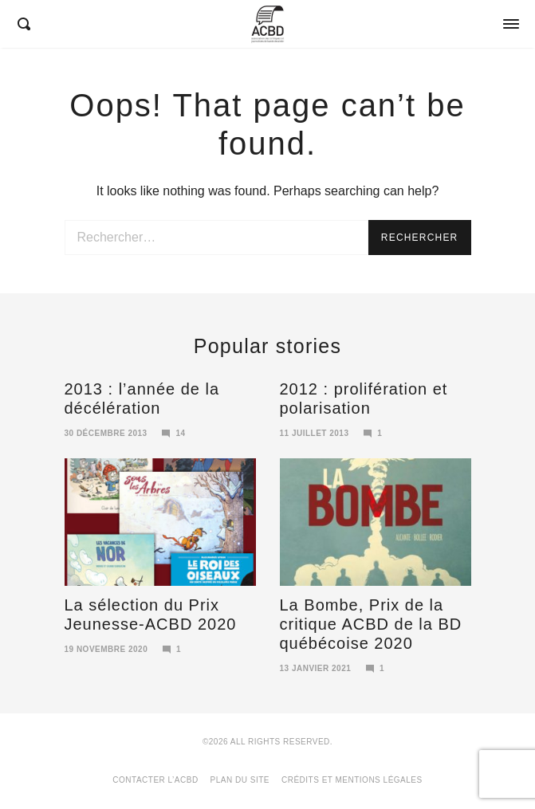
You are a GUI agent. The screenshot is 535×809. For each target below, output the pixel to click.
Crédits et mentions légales (352, 780)
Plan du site (239, 780)
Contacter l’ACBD (155, 780)
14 (174, 433)
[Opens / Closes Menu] (511, 24)
